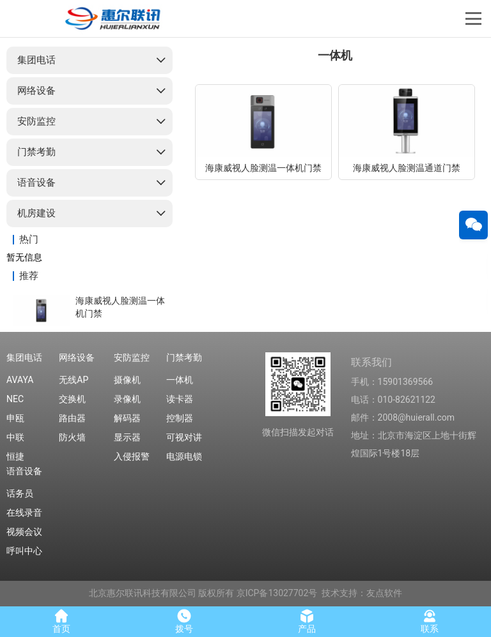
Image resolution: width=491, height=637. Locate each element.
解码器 (127, 418)
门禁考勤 (36, 152)
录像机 (127, 399)
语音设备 (36, 182)
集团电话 (36, 60)
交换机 (72, 399)
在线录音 (24, 512)
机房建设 (36, 213)
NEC (15, 399)
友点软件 (384, 593)
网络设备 (36, 90)
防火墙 (72, 437)
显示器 (127, 437)
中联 (15, 437)
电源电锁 (184, 456)
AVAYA (19, 380)
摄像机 (127, 380)
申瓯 (15, 418)
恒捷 (15, 456)
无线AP (73, 380)
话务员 (19, 493)
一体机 (179, 380)
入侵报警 (132, 456)
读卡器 (179, 399)
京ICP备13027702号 (277, 593)
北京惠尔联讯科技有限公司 (142, 593)
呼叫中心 (24, 551)
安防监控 (36, 121)
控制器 (179, 418)
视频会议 (24, 532)
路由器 (72, 418)
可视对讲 (184, 437)
